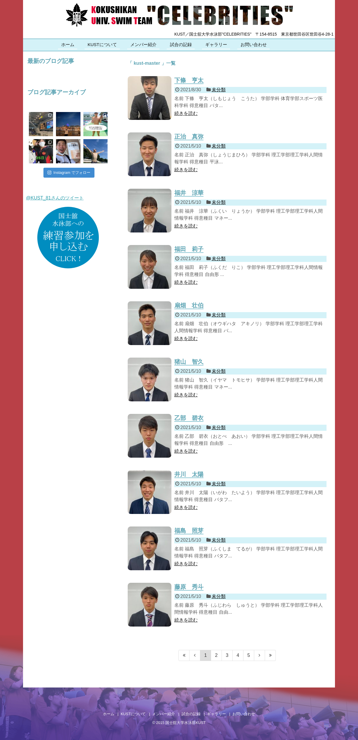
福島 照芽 (188, 530)
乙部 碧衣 (188, 418)
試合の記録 (181, 44)
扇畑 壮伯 (188, 305)
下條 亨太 (188, 80)
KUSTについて (102, 44)
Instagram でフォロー (69, 172)
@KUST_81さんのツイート (55, 197)
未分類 (219, 89)
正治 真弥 (188, 136)
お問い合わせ (254, 44)
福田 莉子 (188, 249)
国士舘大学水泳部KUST (185, 722)
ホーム (67, 44)
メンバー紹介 (143, 44)
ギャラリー (216, 44)
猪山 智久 (188, 361)
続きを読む (186, 113)
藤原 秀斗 (188, 587)
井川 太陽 (188, 474)
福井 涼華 (188, 193)
